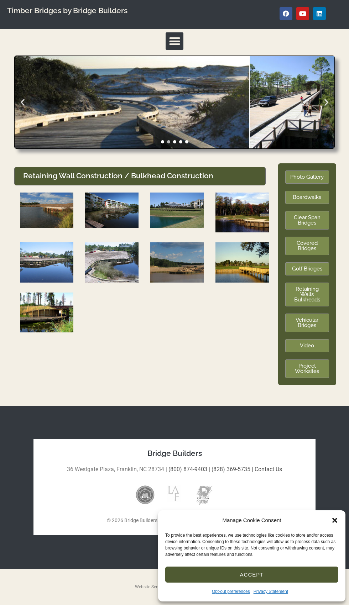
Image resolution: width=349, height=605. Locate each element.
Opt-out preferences (231, 591)
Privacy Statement (271, 591)
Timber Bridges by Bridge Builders (67, 10)
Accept (252, 575)
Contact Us (268, 469)
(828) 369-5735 (231, 469)
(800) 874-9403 (187, 469)
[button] (334, 520)
